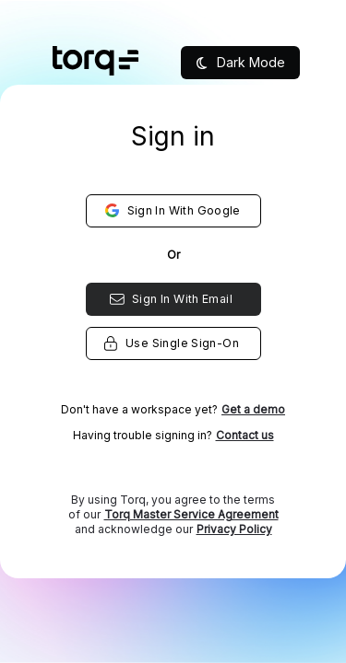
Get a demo (253, 409)
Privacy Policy (234, 529)
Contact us (245, 435)
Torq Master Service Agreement (191, 514)
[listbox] (173, 359)
